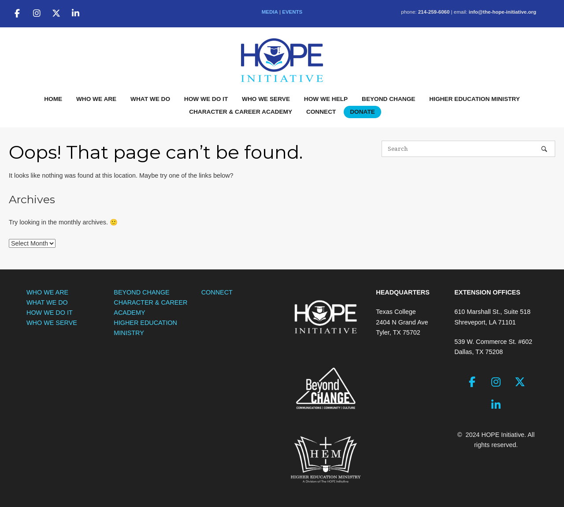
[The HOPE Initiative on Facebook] (17, 13)
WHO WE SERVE (266, 99)
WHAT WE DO (150, 99)
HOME (53, 99)
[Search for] (468, 149)
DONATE (362, 111)
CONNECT (321, 111)
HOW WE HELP (326, 99)
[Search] (544, 149)
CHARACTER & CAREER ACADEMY (240, 111)
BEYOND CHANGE (388, 99)
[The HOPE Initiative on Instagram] (36, 13)
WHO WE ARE (96, 99)
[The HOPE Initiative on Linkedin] (75, 13)
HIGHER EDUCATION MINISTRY (474, 99)
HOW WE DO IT (206, 99)
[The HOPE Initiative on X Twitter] (56, 13)
